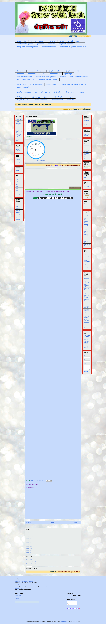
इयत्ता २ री (18, 208)
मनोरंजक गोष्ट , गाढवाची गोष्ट (86, 317)
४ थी (17, 186)
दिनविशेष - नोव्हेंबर (29, 542)
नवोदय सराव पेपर (45, 92)
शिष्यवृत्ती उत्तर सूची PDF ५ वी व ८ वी (47, 79)
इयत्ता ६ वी (18, 217)
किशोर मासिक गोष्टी (57, 100)
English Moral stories (24, 100)
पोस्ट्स (69, 602)
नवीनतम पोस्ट (29, 522)
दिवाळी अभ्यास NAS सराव (86, 206)
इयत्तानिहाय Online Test (24, 92)
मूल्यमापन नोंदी (40, 44)
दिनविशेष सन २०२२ (55, 74)
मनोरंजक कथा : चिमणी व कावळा (86, 310)
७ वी (17, 192)
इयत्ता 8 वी (18, 194)
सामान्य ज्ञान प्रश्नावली (18, 162)
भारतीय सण (63, 76)
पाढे (36, 92)
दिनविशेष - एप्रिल (29, 532)
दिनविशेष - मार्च (28, 534)
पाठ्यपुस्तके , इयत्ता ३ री (86, 222)
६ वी (17, 190)
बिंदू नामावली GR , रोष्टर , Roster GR (32, 563)
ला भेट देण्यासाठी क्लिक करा (26, 601)
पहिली (85, 177)
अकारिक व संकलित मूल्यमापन (25, 44)
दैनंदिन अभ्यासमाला (22, 97)
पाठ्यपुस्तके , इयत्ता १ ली (86, 215)
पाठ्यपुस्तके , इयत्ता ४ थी (86, 225)
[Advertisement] (48, 58)
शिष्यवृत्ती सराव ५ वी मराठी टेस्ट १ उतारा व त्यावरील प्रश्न (24, 581)
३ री (17, 184)
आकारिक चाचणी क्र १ (52, 84)
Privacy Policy (22, 41)
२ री (17, 182)
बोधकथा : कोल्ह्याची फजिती (87, 292)
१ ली (17, 179)
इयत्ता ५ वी (18, 214)
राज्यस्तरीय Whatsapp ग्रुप (75, 41)
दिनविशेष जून (28, 552)
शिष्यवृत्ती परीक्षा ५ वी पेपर (55, 71)
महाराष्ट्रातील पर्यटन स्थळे (49, 47)
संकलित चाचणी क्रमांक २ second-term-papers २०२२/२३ (86, 123)
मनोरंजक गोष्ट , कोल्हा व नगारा (86, 320)
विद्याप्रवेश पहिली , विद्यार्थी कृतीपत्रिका (46, 76)
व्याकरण (31, 71)
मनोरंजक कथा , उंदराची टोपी (86, 313)
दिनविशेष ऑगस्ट (29, 548)
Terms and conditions (38, 41)
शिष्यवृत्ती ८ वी (18, 121)
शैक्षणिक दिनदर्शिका (58, 97)
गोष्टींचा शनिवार (58, 92)
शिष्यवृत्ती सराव (41, 71)
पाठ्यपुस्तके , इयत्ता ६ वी (86, 232)
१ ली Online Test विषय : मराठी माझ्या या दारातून (87, 337)
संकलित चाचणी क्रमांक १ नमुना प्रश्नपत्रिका (74, 84)
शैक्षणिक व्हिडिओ (19, 204)
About (62, 41)
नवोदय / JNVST (17, 127)
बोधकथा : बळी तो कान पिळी (86, 300)
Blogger (74, 621)
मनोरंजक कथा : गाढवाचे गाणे (86, 307)
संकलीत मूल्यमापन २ (86, 157)
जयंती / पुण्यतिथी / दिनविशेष (24, 76)
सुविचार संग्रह (68, 74)
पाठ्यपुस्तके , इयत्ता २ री (86, 219)
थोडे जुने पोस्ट (77, 522)
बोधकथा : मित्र (86, 278)
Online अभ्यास (35, 97)
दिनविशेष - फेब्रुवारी (29, 536)
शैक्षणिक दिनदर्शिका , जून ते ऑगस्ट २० (86, 256)
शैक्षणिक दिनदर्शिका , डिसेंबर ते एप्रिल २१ (86, 266)
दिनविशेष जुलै (28, 550)
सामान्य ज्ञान (20, 74)
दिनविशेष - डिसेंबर (29, 540)
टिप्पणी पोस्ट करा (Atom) (56, 525)
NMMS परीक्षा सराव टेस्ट (24, 87)
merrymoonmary (64, 621)
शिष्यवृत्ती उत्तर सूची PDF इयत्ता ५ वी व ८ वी (19, 136)
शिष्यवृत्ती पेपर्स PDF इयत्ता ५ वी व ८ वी (19, 131)
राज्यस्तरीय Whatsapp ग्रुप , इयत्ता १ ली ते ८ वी (73, 47)
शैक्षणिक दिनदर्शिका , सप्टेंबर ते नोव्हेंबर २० (87, 261)
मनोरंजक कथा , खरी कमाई (86, 327)
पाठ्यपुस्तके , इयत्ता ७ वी (86, 235)
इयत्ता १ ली (18, 206)
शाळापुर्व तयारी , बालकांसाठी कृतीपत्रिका (27, 47)
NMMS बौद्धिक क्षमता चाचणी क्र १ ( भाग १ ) (22, 584)
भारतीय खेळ (51, 44)
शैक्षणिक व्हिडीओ (21, 84)
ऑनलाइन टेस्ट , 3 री (18, 588)
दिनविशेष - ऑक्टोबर (29, 544)
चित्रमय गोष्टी (86, 186)
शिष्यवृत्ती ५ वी (20, 71)
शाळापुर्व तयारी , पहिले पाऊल (66, 44)
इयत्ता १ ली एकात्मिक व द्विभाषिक (79, 76)
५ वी (17, 188)
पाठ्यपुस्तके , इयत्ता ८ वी (86, 238)
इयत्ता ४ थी (18, 212)
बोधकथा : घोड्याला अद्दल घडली (86, 285)
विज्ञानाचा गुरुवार (71, 92)
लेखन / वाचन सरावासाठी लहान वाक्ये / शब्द (87, 134)
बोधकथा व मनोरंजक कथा (41, 100)
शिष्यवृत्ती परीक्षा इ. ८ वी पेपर (73, 71)
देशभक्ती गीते (70, 100)
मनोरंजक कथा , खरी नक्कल (86, 323)
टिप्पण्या (69, 604)
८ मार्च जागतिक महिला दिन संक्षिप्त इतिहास (33, 561)
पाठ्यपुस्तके (70, 97)
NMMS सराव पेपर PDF (18, 140)
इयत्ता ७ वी (18, 219)
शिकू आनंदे (82, 92)
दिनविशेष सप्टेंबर (29, 546)
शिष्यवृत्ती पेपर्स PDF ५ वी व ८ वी (25, 79)
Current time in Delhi (41, 160)
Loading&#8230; (53, 339)
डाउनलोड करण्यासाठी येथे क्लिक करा (36, 104)
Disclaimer (52, 41)
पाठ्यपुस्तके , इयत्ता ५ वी (86, 229)
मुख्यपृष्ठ (52, 522)
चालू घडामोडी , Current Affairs (37, 74)
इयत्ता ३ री (18, 210)
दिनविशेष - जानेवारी (29, 538)
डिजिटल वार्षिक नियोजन (36, 84)
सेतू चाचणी (46, 97)
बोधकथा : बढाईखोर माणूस (86, 281)
